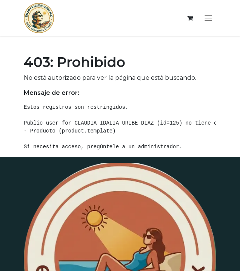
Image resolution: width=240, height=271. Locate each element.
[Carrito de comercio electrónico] (189, 18)
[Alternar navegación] (208, 18)
